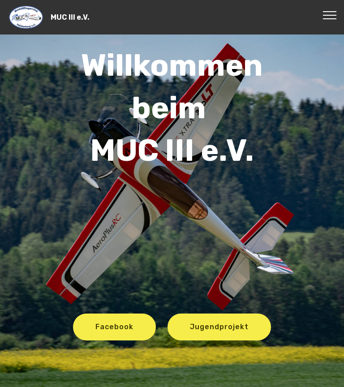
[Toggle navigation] (330, 15)
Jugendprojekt (219, 326)
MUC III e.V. (70, 17)
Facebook (114, 326)
